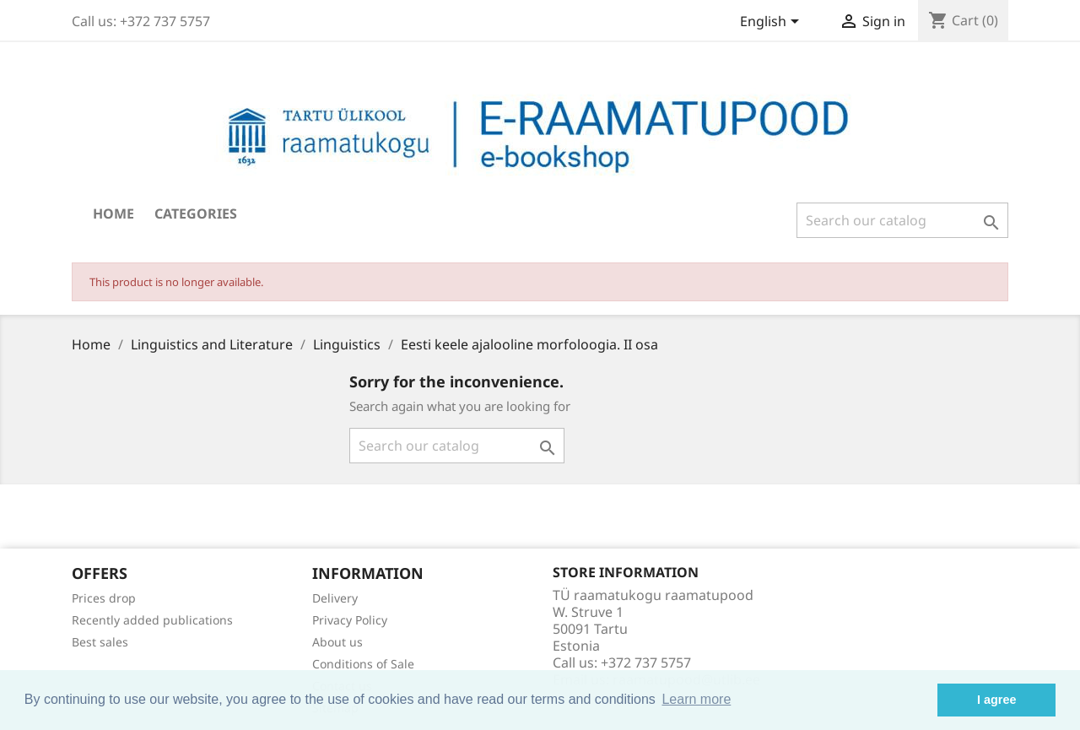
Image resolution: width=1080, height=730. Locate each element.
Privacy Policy (349, 620)
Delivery (335, 598)
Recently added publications (152, 620)
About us (337, 642)
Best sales (100, 642)
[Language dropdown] (772, 23)
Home (113, 213)
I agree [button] (996, 699)
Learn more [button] (696, 699)
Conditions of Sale (363, 664)
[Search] (902, 220)
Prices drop (104, 598)
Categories (195, 213)
